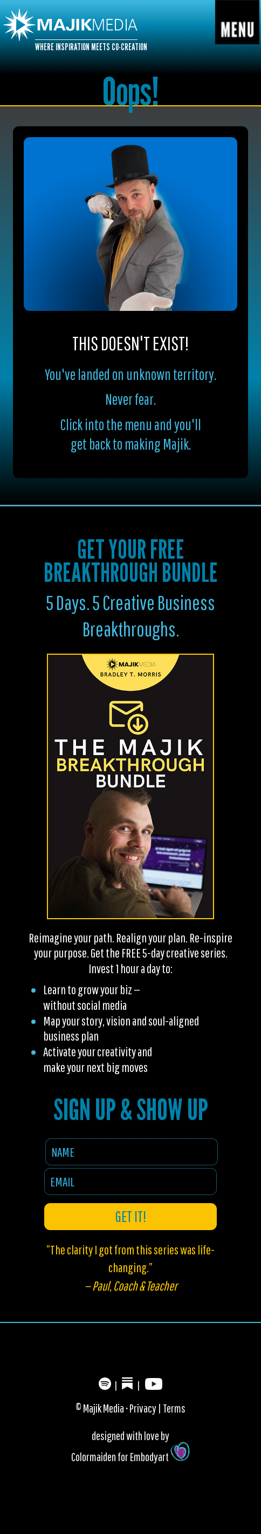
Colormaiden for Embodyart (130, 1456)
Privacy (142, 1408)
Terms (174, 1408)
